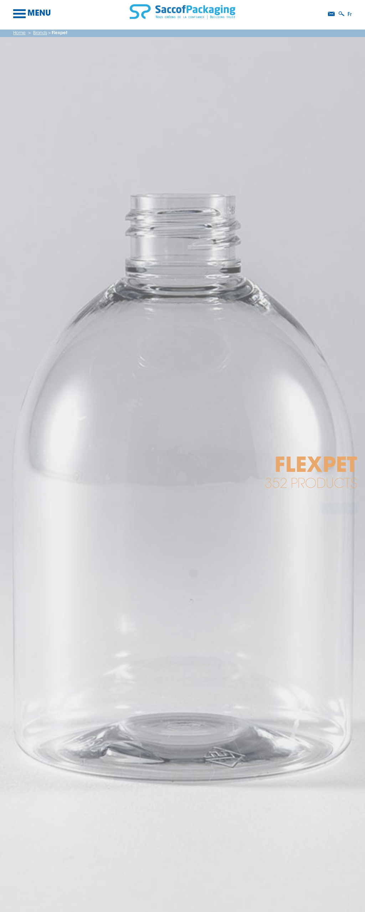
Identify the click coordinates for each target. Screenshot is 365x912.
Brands (40, 33)
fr (350, 14)
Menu (32, 14)
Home (19, 33)
